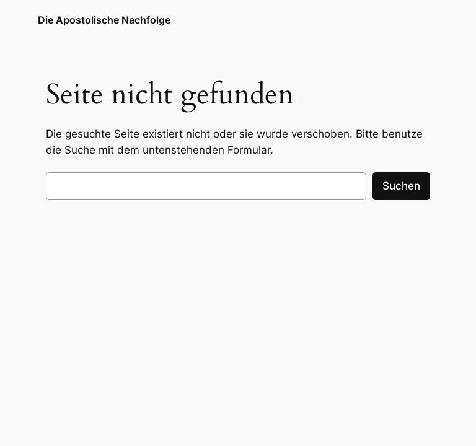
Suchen (401, 186)
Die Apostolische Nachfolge (104, 20)
